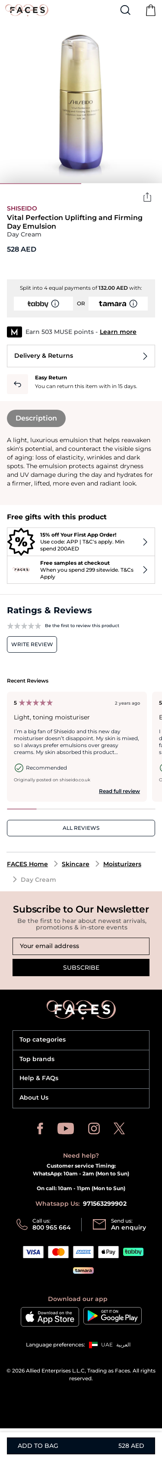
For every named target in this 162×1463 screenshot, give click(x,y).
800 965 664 (51, 1227)
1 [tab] (40, 183)
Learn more (118, 332)
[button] (99, 1345)
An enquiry (128, 1227)
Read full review (119, 791)
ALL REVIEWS (81, 828)
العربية (123, 1344)
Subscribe (81, 967)
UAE (107, 1344)
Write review (32, 644)
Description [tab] (36, 418)
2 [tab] (121, 183)
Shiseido (22, 208)
